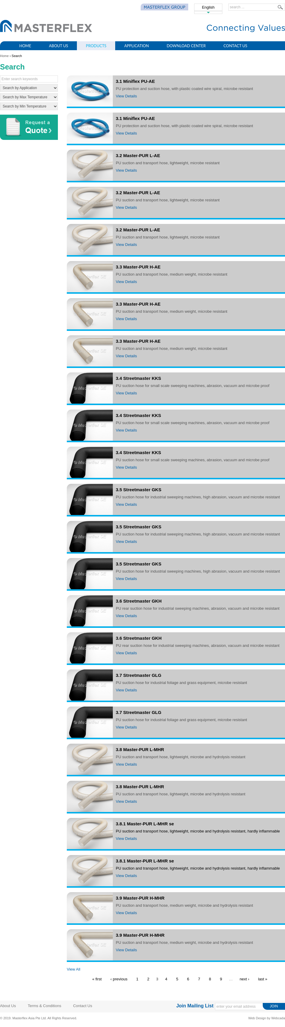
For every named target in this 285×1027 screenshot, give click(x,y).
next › (244, 979)
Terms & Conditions (44, 1006)
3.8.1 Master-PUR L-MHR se (145, 823)
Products (96, 45)
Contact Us (235, 45)
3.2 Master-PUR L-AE (138, 155)
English (208, 7)
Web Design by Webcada (266, 1018)
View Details (126, 96)
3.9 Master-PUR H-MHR (140, 897)
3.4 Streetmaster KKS (138, 378)
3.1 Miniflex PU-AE (135, 81)
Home (25, 45)
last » (262, 979)
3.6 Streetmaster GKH (139, 600)
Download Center (186, 45)
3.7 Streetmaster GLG (138, 675)
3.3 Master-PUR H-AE (138, 266)
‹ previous (118, 979)
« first (97, 979)
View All (73, 969)
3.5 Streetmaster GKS (138, 489)
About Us (58, 45)
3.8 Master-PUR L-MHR (140, 749)
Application (136, 45)
